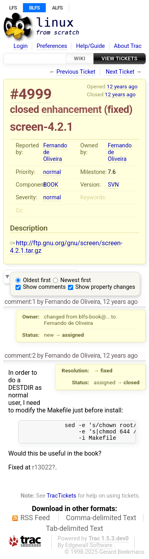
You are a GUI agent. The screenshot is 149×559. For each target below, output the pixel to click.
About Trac (128, 46)
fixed (118, 109)
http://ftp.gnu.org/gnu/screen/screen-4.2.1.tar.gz (66, 246)
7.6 (112, 172)
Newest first (75, 280)
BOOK (50, 184)
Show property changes (105, 287)
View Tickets (119, 58)
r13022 (42, 471)
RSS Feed (35, 521)
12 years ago (122, 86)
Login (21, 46)
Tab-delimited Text (74, 532)
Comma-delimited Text (101, 521)
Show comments (44, 287)
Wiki (79, 58)
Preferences (52, 46)
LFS (13, 8)
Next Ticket (120, 72)
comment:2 (19, 355)
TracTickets (61, 499)
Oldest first (37, 280)
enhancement (71, 109)
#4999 (31, 94)
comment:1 (19, 301)
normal (52, 172)
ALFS (57, 8)
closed (24, 109)
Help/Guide (90, 46)
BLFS (34, 8)
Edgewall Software (88, 549)
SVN (113, 184)
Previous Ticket (75, 72)
